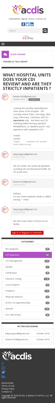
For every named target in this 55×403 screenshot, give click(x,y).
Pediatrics (27, 290)
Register (25, 232)
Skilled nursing (25, 144)
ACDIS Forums (18, 54)
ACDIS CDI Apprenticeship (27, 302)
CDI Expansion (34, 99)
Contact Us (41, 18)
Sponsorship (7, 383)
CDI (37, 141)
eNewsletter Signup (18, 18)
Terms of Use (8, 385)
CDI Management (27, 260)
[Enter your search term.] (25, 30)
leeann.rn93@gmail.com (24, 96)
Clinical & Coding (27, 278)
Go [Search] (45, 30)
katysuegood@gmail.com (25, 154)
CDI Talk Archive (27, 314)
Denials (27, 266)
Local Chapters (27, 284)
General (27, 308)
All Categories (27, 248)
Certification (27, 272)
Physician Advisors (27, 296)
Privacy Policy (7, 388)
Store (31, 18)
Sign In (15, 232)
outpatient (30, 141)
